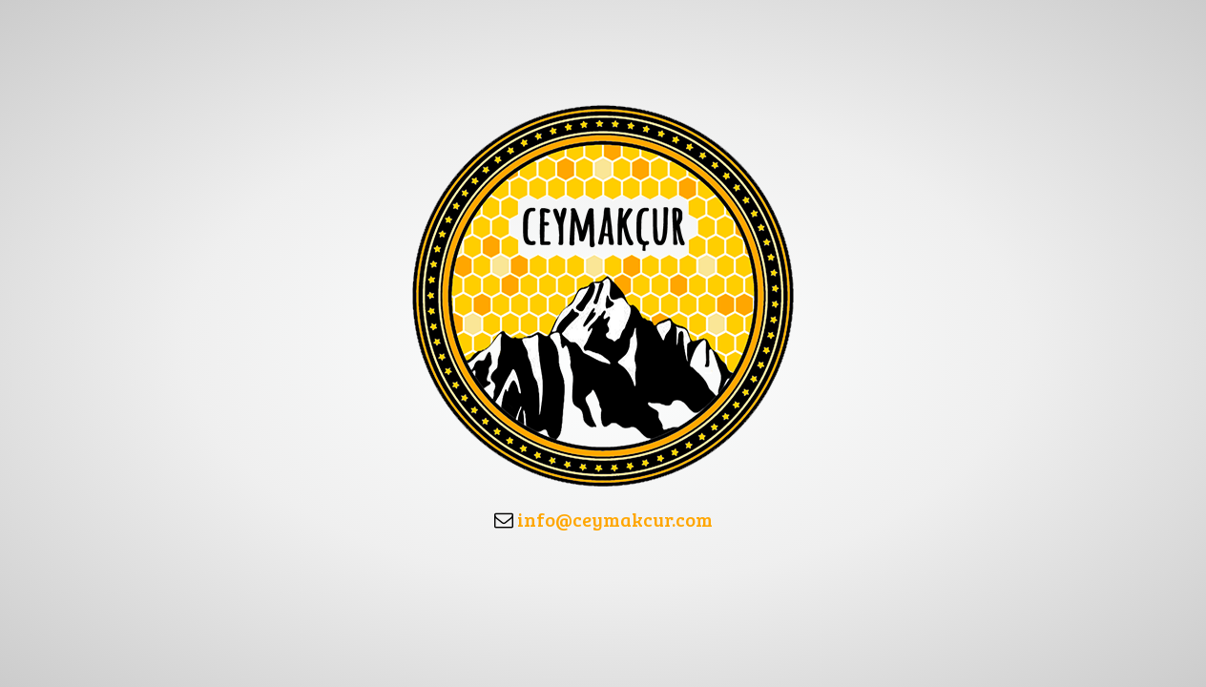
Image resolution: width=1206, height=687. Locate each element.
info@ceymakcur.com (615, 519)
